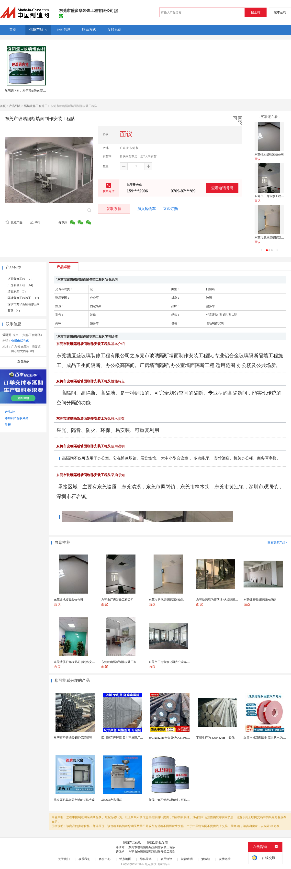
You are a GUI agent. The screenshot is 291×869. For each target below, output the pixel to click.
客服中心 (105, 859)
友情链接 (225, 859)
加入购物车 (146, 209)
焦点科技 (151, 864)
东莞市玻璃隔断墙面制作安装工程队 (151, 847)
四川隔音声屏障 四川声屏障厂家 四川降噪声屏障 (132, 737)
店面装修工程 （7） (20, 279)
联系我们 (84, 859)
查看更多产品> (277, 542)
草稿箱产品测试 (111, 800)
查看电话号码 (222, 188)
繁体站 (205, 859)
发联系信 (114, 209)
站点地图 (125, 859)
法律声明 (187, 859)
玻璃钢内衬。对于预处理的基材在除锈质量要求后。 (38, 90)
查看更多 (23, 361)
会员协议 (166, 859)
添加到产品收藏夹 (16, 418)
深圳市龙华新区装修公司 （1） (28, 304)
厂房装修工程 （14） (21, 285)
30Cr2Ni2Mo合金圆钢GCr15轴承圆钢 (172, 737)
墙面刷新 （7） (17, 291)
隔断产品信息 (132, 842)
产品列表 (15, 106)
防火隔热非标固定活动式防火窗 (74, 800)
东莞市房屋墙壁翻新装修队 (272, 237)
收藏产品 (13, 222)
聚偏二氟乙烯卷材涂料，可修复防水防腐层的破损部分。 (185, 800)
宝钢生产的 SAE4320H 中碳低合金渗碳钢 (222, 737)
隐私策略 (146, 859)
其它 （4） (15, 310)
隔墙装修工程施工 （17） (24, 298)
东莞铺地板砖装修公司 (269, 154)
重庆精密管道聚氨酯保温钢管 (73, 737)
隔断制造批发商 (157, 842)
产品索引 (11, 412)
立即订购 (170, 209)
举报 (35, 222)
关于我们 (64, 859)
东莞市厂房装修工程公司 (271, 196)
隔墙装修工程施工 (35, 106)
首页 (3, 106)
